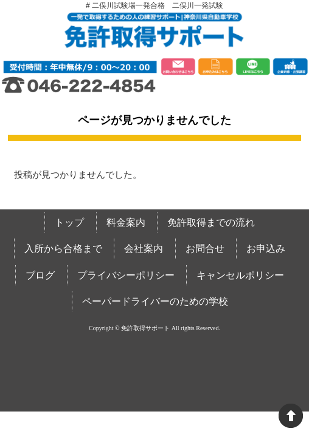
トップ (69, 222)
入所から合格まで (63, 248)
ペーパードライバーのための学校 (155, 301)
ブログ (40, 275)
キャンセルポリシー (240, 275)
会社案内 (143, 248)
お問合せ (205, 248)
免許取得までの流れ (211, 222)
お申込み (265, 248)
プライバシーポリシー (126, 275)
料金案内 (125, 222)
